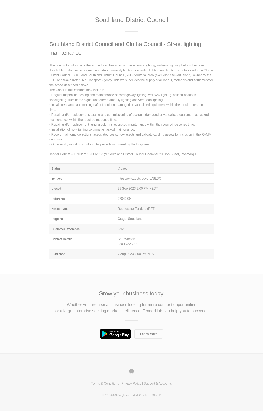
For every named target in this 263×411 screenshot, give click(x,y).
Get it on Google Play (115, 334)
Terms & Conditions (105, 383)
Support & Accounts (158, 383)
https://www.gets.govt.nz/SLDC (139, 178)
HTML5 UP (154, 395)
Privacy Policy (131, 383)
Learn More (148, 334)
